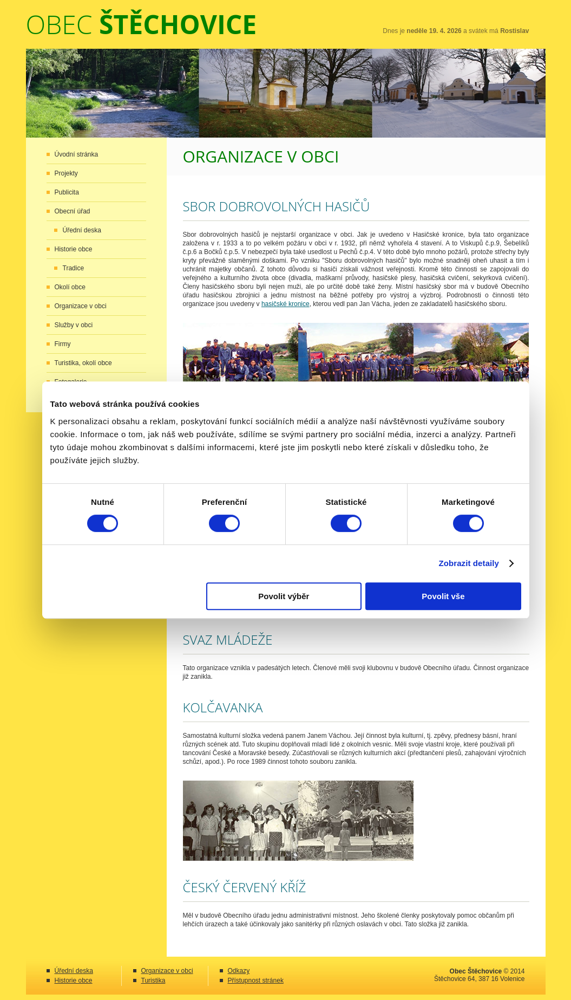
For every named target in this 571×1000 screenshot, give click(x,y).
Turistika (153, 980)
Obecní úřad (72, 211)
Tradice (73, 268)
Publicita (67, 192)
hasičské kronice (285, 304)
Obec (141, 24)
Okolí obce (70, 287)
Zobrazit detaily (468, 563)
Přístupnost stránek (256, 980)
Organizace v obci (81, 306)
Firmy (63, 344)
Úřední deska (82, 230)
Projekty (66, 173)
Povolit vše (443, 596)
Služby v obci (74, 325)
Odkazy (239, 971)
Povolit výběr (283, 596)
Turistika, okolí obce (83, 363)
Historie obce (74, 249)
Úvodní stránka (77, 154)
